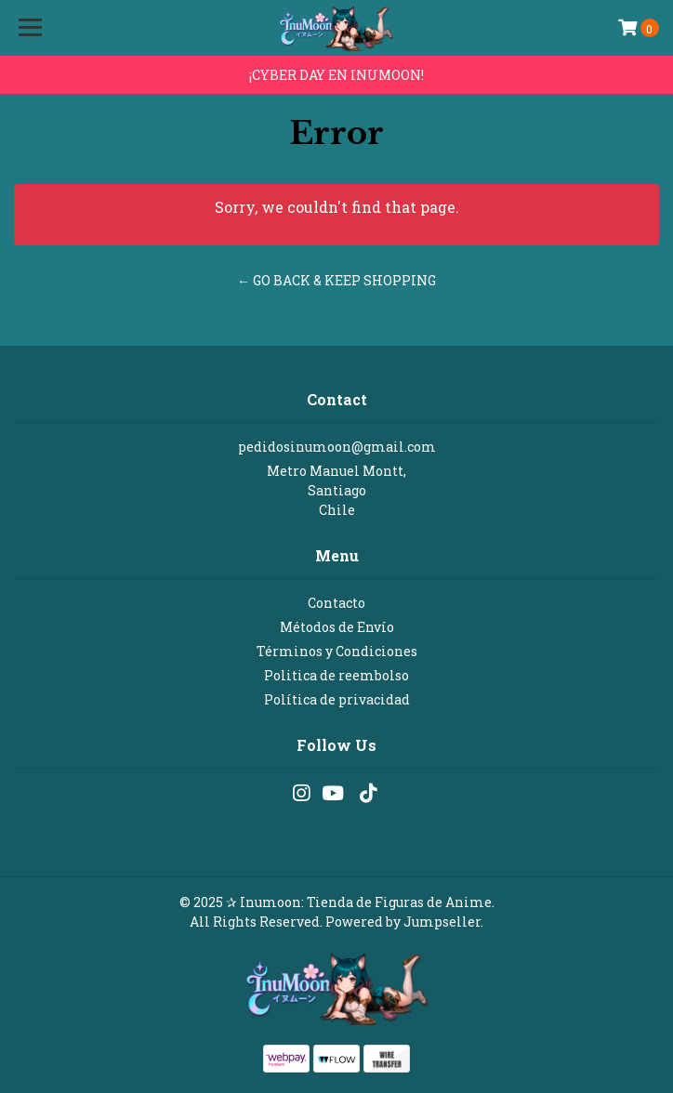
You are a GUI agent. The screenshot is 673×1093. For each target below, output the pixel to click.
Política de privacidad (337, 699)
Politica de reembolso (336, 675)
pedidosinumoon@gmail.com (337, 446)
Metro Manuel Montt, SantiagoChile (336, 490)
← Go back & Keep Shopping (336, 280)
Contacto (336, 603)
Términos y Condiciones (337, 651)
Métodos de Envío (337, 627)
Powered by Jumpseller (403, 921)
